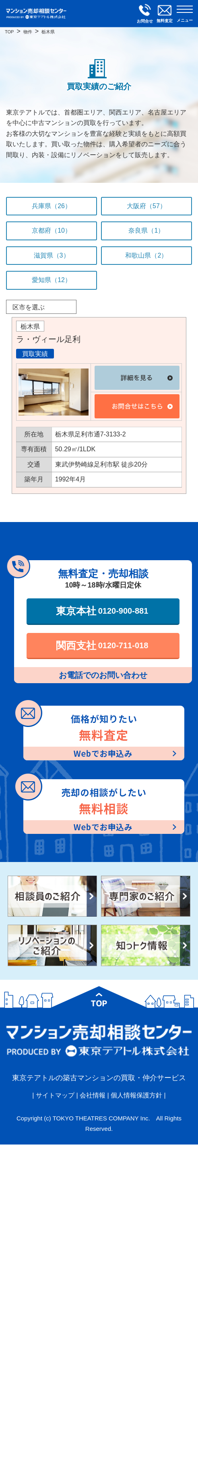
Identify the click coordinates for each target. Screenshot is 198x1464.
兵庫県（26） (51, 206)
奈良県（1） (146, 230)
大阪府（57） (146, 206)
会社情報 (92, 1095)
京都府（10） (51, 230)
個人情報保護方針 (136, 1095)
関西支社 (102, 645)
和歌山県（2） (146, 255)
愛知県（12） (51, 279)
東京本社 (102, 610)
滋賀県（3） (52, 255)
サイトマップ (55, 1095)
